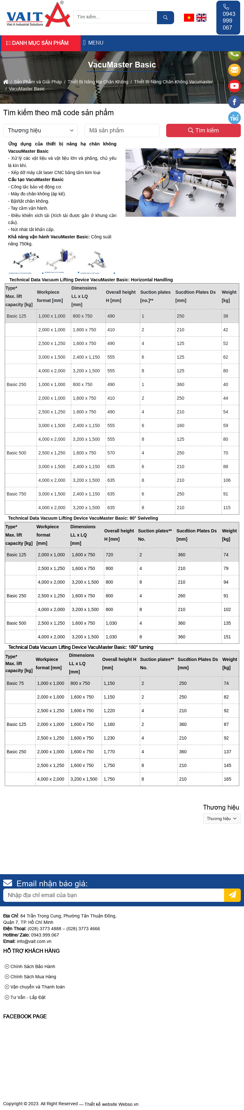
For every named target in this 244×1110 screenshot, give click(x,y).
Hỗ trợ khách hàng (31, 951)
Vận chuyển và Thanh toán (35, 986)
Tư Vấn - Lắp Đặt (25, 997)
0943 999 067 (229, 17)
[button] (84, 43)
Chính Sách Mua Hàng (30, 976)
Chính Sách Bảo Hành (30, 966)
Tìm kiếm (203, 130)
